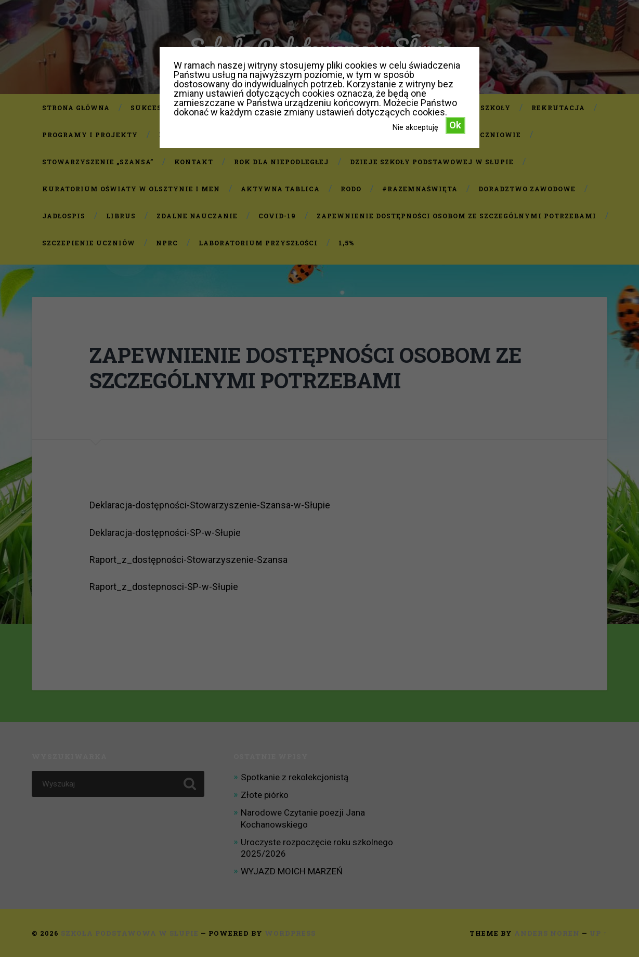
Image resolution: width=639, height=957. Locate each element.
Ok (455, 125)
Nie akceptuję (415, 127)
